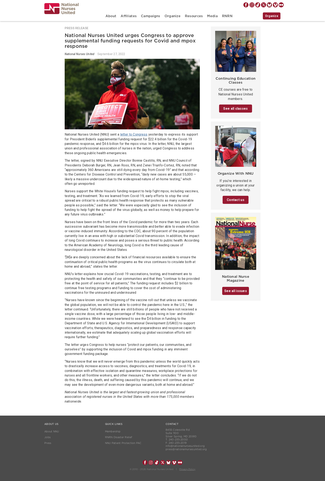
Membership (113, 431)
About (111, 16)
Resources (194, 16)
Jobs (47, 437)
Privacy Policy (187, 469)
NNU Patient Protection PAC (123, 443)
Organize (173, 16)
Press (47, 443)
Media (212, 16)
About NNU (51, 431)
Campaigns (150, 16)
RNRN (227, 16)
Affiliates (129, 16)
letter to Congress (134, 134)
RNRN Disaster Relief (118, 437)
